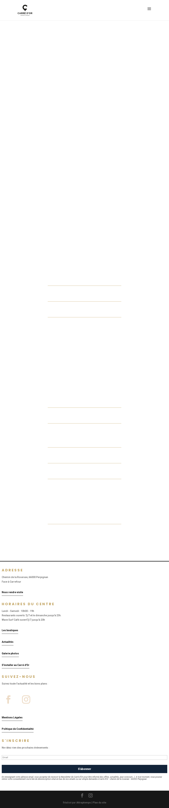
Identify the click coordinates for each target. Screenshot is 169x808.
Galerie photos (10, 653)
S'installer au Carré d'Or (15, 665)
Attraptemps (83, 802)
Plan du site (99, 802)
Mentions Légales (12, 717)
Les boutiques (10, 630)
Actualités (7, 641)
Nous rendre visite (12, 592)
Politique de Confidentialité (18, 728)
